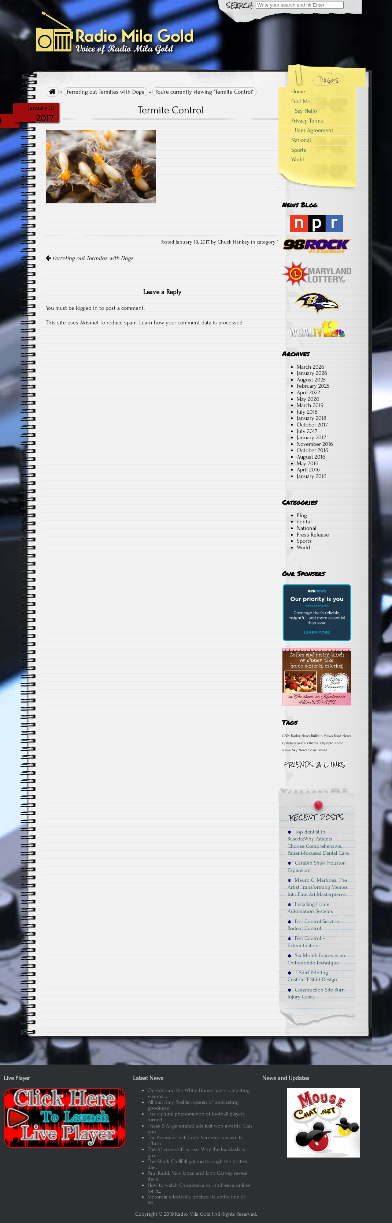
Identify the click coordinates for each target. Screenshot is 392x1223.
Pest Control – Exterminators (306, 941)
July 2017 (307, 431)
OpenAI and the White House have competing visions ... (198, 1093)
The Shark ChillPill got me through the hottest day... (198, 1164)
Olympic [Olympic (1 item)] (326, 743)
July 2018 (307, 412)
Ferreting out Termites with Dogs (105, 92)
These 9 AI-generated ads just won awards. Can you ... (200, 1129)
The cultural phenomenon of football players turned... (196, 1117)
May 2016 (307, 463)
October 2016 (312, 450)
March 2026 (310, 367)
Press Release (313, 534)
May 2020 (308, 399)
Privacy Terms (307, 120)
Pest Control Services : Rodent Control (315, 925)
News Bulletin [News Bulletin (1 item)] (312, 736)
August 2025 (311, 379)
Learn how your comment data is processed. (191, 322)
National (301, 140)
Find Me (300, 101)
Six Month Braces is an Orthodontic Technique (316, 959)
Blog (302, 515)
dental (304, 521)
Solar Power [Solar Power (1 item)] (317, 750)
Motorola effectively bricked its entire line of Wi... (196, 1200)
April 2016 (308, 469)
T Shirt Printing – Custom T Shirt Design (312, 976)
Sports (298, 150)
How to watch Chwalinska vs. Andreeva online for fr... (199, 1188)
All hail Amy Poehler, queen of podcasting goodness (193, 1105)
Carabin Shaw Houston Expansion (317, 866)
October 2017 (312, 424)
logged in (87, 308)
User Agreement (314, 130)
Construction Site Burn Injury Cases (316, 993)
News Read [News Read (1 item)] (332, 736)
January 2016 (311, 476)
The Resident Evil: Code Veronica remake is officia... (195, 1140)
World (297, 159)
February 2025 (313, 386)
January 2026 (312, 373)
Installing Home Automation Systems (310, 907)
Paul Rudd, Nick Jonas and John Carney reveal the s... (197, 1176)
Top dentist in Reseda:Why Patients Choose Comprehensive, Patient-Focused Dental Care (318, 842)
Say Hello (306, 111)
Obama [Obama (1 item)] (312, 743)
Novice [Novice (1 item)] (300, 743)
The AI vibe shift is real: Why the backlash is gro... (196, 1152)
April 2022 (308, 392)
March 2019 (310, 405)
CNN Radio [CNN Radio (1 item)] (291, 736)
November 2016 (315, 444)
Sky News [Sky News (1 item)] (299, 750)
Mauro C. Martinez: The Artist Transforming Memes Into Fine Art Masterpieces (318, 887)
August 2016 (311, 457)
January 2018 (311, 418)
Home (298, 91)
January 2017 (311, 437)
